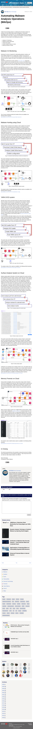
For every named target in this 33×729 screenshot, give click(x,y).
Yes (3, 489)
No (9, 489)
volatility (18, 603)
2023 (3, 690)
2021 (3, 694)
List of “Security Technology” (7, 7)
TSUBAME (21, 613)
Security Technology (8, 581)
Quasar (19, 610)
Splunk (4, 603)
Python (4, 599)
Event (4, 576)
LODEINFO (24, 610)
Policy (4, 608)
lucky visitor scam (21, 60)
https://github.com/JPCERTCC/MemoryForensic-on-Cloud (12, 443)
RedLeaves (24, 603)
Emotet (8, 613)
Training (21, 599)
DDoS (7, 608)
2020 (3, 696)
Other (4, 590)
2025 (3, 686)
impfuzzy (14, 603)
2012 (3, 713)
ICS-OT (5, 588)
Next (30, 562)
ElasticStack (9, 603)
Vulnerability (6, 579)
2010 (3, 717)
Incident (5, 574)
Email (8, 28)
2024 (3, 688)
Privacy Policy (30, 723)
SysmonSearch (5, 610)
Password (27, 606)
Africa (17, 608)
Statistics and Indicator (7, 601)
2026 (3, 684)
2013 (3, 711)
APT (10, 608)
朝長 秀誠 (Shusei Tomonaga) (10, 11)
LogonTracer (22, 601)
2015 (3, 707)
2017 (3, 703)
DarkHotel (4, 606)
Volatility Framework (16, 410)
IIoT (16, 610)
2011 (3, 715)
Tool (13, 601)
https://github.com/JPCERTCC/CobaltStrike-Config (10, 191)
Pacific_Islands (17, 606)
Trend (14, 608)
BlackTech (17, 601)
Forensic (5, 583)
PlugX (28, 603)
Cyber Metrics (6, 586)
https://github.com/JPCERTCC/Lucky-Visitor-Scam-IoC (11, 117)
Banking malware (11, 606)
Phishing (12, 613)
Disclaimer (30, 724)
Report (27, 601)
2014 (3, 709)
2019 (3, 698)
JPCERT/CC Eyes (16, 3)
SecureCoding (22, 608)
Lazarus (4, 613)
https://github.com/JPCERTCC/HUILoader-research (10, 267)
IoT (13, 610)
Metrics (17, 613)
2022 (3, 692)
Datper (13, 599)
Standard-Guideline (6, 615)
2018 (3, 700)
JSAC (10, 610)
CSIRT (23, 606)
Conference (9, 599)
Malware (5, 571)
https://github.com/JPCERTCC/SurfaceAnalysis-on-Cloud (11, 373)
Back (3, 562)
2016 (3, 705)
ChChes (17, 599)
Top (1, 7)
